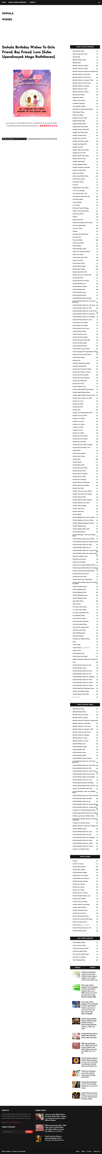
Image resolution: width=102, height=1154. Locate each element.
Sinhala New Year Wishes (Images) (85, 444)
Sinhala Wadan (85, 514)
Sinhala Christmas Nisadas (85, 337)
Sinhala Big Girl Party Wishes (85, 280)
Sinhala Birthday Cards (85, 283)
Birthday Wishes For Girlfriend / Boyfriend (85, 71)
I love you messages (85, 190)
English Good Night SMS (85, 144)
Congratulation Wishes (85, 106)
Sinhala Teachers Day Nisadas (85, 482)
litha (85, 662)
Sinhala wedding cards (85, 589)
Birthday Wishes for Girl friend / (85, 77)
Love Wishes (85, 205)
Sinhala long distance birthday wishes (85, 571)
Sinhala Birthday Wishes (85, 295)
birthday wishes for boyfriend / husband (85, 659)
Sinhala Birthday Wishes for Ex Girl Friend (85, 311)
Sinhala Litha (85, 410)
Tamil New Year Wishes (85, 630)
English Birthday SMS (85, 121)
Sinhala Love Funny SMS (85, 415)
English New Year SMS (85, 153)
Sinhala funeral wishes (85, 562)
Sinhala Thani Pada (85, 488)
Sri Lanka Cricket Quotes (85, 607)
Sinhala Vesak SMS (85, 511)
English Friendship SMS (85, 135)
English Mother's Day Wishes (85, 150)
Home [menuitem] (3, 2)
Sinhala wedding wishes (85, 592)
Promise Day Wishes (85, 243)
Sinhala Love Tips (85, 430)
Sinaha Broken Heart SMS (85, 257)
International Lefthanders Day (85, 196)
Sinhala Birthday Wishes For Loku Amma (85, 305)
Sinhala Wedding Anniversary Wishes (85, 520)
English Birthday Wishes (85, 124)
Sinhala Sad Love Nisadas (85, 473)
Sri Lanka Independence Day (85, 612)
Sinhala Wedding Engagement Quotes (85, 523)
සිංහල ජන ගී (85, 697)
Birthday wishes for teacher (85, 92)
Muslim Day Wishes (85, 214)
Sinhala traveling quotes (85, 586)
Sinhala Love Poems (85, 421)
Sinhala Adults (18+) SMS (85, 272)
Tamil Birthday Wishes (85, 615)
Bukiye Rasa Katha (85, 97)
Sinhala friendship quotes (85, 556)
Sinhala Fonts (85, 360)
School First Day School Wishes (85, 251)
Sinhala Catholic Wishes (85, 331)
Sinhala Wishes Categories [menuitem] (17, 2)
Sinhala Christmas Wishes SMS (85, 340)
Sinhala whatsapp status (85, 598)
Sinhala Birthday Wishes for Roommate (85, 314)
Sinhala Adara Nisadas (85, 266)
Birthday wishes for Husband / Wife (85, 80)
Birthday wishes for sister (85, 89)
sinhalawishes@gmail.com (14, 1122)
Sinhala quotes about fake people (85, 579)
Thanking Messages (85, 636)
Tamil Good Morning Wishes (85, 621)
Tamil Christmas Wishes (85, 618)
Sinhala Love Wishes (85, 433)
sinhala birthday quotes (85, 668)
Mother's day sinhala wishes (85, 211)
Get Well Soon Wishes (85, 179)
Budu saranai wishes (85, 94)
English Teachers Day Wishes (85, 156)
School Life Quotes (85, 254)
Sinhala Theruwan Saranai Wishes (85, 491)
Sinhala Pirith (85, 450)
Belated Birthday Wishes (85, 60)
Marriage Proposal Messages (85, 208)
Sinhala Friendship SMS (85, 366)
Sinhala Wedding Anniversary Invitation (85, 517)
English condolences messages (85, 167)
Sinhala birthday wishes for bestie (85, 544)
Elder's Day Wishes (85, 115)
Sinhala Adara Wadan (85, 269)
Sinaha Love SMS (85, 260)
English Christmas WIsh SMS (85, 129)
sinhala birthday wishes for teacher (85, 685)
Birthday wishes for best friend (85, 83)
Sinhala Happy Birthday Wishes (85, 392)
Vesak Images (85, 644)
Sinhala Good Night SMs (85, 380)
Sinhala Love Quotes (85, 424)
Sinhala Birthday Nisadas (85, 286)
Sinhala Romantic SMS (85, 471)
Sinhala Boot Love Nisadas (85, 322)
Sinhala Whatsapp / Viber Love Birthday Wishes (85, 535)
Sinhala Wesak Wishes (85, 532)
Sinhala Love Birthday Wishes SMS (85, 412)
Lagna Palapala (85, 202)
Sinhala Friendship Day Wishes (85, 363)
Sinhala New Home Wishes (85, 436)
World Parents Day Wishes (85, 656)
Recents (92, 967)
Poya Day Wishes (85, 240)
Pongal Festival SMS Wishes (85, 234)
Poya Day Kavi (85, 237)
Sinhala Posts (85, 459)
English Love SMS (85, 147)
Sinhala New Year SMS (85, 442)
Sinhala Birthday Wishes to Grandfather (85, 317)
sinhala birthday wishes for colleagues (85, 677)
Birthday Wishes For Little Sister (85, 74)
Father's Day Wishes (85, 173)
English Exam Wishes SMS (85, 132)
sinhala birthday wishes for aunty (85, 671)
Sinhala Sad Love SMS (85, 476)
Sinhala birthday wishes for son (85, 547)
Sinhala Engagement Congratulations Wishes (85, 352)
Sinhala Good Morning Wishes (85, 378)
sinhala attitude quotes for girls (85, 665)
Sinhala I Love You (85, 401)
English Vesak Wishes (85, 161)
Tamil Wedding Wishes (85, 633)
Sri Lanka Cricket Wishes (85, 610)
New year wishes (85, 228)
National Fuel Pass (85, 219)
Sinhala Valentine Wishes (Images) (85, 500)
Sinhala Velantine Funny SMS (85, 503)
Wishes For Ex (85, 650)
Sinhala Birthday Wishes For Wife (85, 308)
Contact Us (96, 1151)
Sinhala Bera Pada (85, 278)
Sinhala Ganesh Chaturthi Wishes (85, 369)
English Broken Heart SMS (85, 126)
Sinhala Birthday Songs (85, 292)
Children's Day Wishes (85, 100)
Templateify (21, 1151)
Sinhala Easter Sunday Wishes (85, 349)
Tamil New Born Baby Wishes (85, 627)
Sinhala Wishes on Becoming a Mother (85, 539)
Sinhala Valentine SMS (85, 497)
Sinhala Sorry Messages (85, 479)
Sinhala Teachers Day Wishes (85, 485)
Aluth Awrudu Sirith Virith (85, 54)
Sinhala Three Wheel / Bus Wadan (85, 494)
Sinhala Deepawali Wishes (85, 346)
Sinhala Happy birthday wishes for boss (85, 395)
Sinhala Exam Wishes (85, 357)
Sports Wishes (85, 604)
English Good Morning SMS (85, 141)
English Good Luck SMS (85, 138)
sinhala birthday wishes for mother (85, 682)
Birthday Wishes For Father (85, 68)
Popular (77, 967)
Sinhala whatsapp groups (85, 595)
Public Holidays (85, 246)
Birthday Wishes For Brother (85, 65)
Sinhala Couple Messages (85, 343)
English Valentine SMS (85, 158)
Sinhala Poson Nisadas (85, 453)
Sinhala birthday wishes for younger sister (85, 554)
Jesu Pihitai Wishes (85, 199)
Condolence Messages (85, 103)
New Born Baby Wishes (85, 225)
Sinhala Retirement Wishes (85, 468)
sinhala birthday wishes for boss (85, 674)
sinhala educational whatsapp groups (85, 688)
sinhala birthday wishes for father (85, 679)
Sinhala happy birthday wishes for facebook (85, 568)
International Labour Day (85, 193)
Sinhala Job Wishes (85, 404)
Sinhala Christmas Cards (85, 334)
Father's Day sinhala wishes (85, 176)
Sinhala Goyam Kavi (85, 383)
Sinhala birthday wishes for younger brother (85, 551)
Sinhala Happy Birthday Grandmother (85, 389)
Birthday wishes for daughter (85, 86)
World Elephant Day (85, 653)
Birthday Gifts (85, 63)
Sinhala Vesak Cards (85, 508)
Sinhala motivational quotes (85, 573)
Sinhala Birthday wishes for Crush (85, 319)
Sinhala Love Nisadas (85, 418)
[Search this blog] (13, 1131)
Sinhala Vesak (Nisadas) (85, 505)
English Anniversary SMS (85, 118)
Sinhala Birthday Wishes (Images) (85, 298)
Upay (85, 642)
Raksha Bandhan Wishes (85, 249)
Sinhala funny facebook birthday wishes (85, 565)
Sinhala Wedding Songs (85, 526)
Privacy (89, 1151)
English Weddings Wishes (85, 164)
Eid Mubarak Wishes (85, 112)
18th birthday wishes (85, 51)
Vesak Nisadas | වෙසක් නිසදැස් (85, 647)
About (83, 1151)
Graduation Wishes (85, 182)
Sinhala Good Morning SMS (85, 375)
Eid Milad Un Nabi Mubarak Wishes (85, 109)
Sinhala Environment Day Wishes (85, 354)
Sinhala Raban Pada (85, 465)
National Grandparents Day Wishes (85, 222)
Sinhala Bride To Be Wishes (85, 325)
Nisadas (85, 231)
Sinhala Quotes (85, 462)
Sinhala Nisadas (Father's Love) (85, 447)
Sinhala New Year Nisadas (85, 439)
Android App (85, 57)
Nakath (85, 217)
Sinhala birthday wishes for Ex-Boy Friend (85, 542)
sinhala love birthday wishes (85, 691)
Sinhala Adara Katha (85, 263)
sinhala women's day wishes (85, 694)
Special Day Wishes (85, 601)
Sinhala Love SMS (85, 427)
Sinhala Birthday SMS (85, 289)
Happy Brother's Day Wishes (85, 187)
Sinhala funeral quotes (85, 559)
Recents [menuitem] (32, 2)
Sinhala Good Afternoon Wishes (85, 372)
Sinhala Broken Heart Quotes (85, 328)
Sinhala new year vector (85, 576)
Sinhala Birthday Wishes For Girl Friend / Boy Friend (42, 139)
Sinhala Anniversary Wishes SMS (85, 275)
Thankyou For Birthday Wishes (85, 639)
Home (77, 1151)
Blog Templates (6, 1151)
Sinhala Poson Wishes (85, 456)
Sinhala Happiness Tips (85, 386)
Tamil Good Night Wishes (85, 624)
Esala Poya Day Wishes (85, 170)
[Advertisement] (63, 23)
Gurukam (85, 185)
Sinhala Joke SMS (85, 407)
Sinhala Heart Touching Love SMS (85, 398)
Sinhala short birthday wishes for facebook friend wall (85, 583)
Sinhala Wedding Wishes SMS (85, 529)
